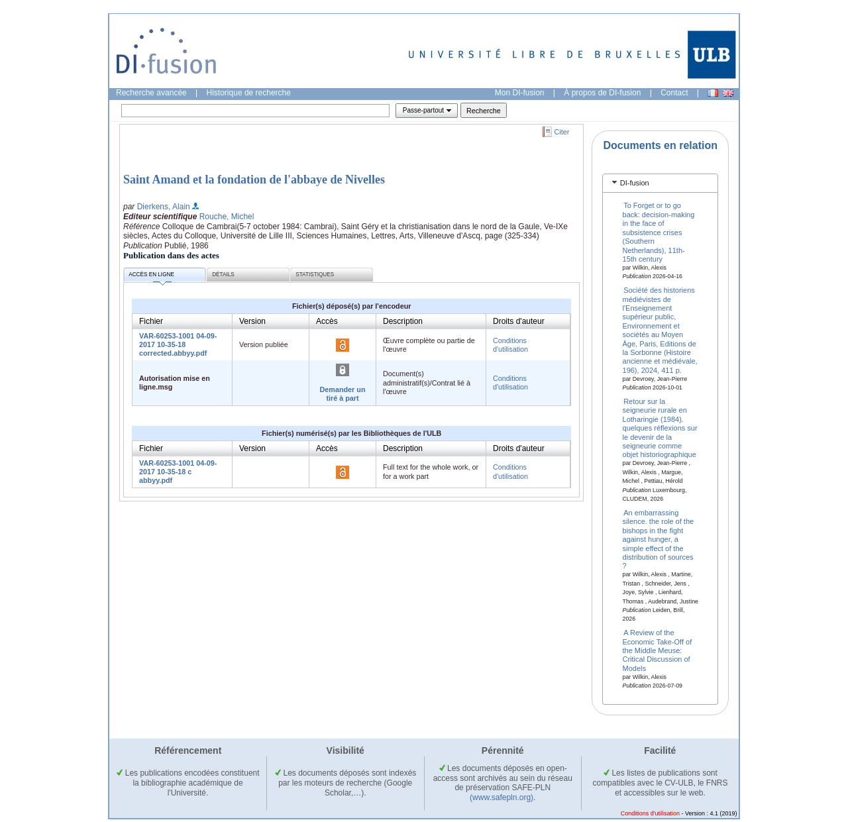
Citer (562, 132)
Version (252, 321)
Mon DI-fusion (520, 92)
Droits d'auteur (519, 321)
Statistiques (314, 275)
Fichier (151, 321)
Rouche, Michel (226, 216)
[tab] (660, 183)
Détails (223, 275)
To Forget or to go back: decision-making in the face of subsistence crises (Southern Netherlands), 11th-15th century (659, 231)
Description (403, 321)
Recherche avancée (151, 92)
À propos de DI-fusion (602, 92)
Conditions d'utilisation (510, 344)
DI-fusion (634, 183)
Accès (327, 321)
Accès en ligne (151, 277)
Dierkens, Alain (163, 206)
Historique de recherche (249, 92)
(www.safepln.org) (501, 797)
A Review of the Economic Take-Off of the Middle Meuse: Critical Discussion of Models (657, 650)
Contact (674, 92)
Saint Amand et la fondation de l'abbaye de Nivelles (254, 179)
